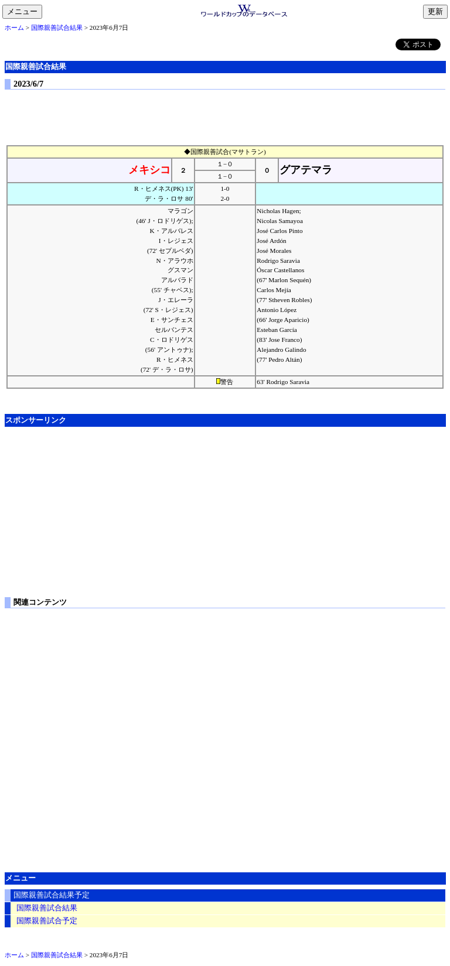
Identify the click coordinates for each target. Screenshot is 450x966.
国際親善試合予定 (46, 921)
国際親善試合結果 (57, 27)
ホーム (14, 27)
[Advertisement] (225, 114)
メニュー (24, 12)
